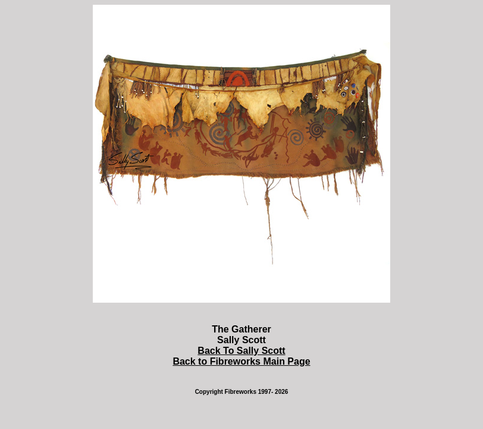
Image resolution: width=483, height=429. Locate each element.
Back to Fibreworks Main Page (241, 361)
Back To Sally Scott (241, 351)
